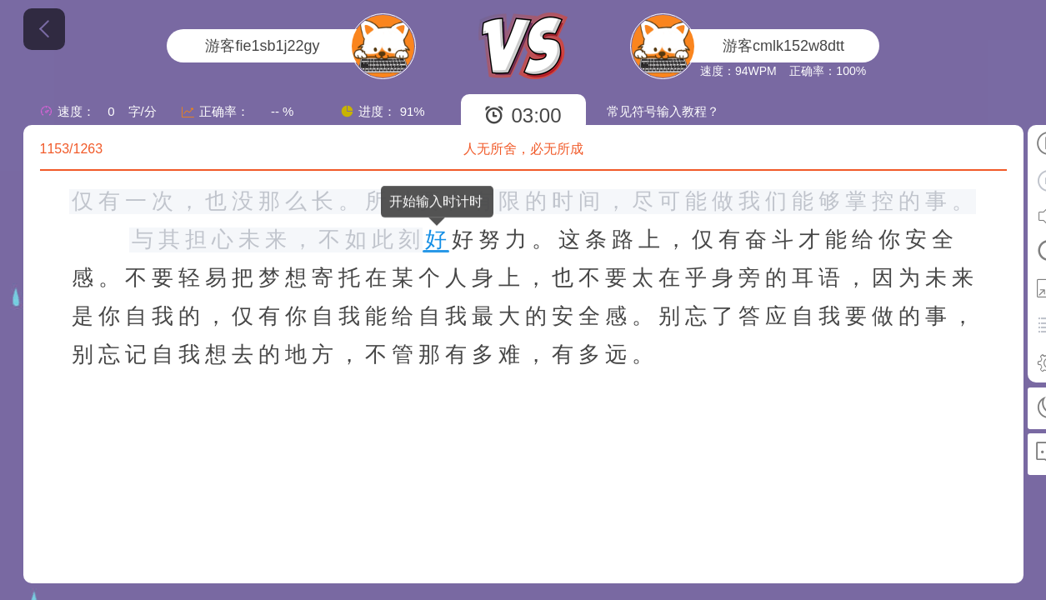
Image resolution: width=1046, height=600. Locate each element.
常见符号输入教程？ (663, 111)
